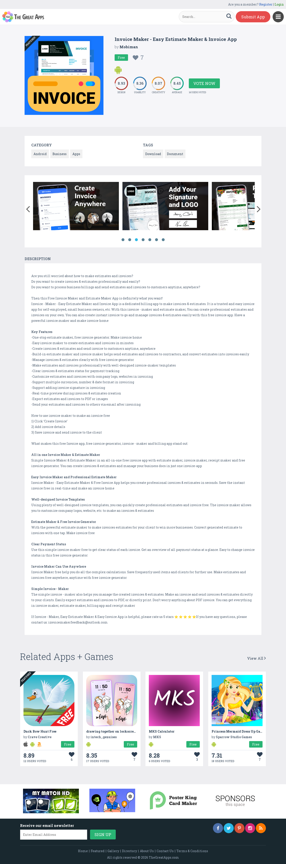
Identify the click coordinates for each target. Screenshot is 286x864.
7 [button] (163, 240)
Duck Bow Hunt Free (39, 731)
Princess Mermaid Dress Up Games (239, 731)
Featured (98, 851)
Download (153, 154)
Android (40, 154)
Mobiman (129, 46)
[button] (28, 208)
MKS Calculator (162, 731)
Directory (129, 851)
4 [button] (143, 240)
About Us (147, 851)
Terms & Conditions (192, 851)
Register (266, 4)
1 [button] (123, 240)
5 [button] (149, 240)
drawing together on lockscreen (111, 731)
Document (175, 154)
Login (279, 4)
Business (60, 154)
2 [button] (129, 240)
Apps (76, 154)
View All (256, 658)
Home (83, 851)
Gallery (113, 851)
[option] (76, 207)
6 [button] (156, 240)
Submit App (253, 16)
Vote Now (204, 83)
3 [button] (136, 240)
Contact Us (165, 851)
